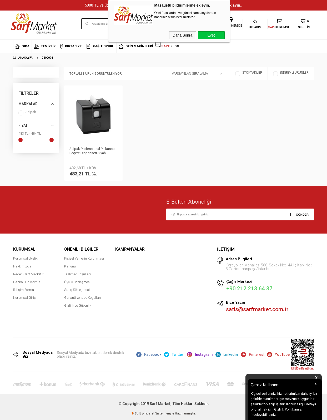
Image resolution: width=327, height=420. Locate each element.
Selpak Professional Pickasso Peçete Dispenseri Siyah (92, 151)
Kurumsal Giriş (24, 298)
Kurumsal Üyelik (25, 258)
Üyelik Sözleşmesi (77, 282)
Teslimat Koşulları (77, 274)
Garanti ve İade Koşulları (82, 298)
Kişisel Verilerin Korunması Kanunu (84, 262)
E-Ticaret (148, 413)
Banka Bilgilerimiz (26, 282)
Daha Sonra (183, 35)
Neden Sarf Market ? (28, 274)
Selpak (27, 112)
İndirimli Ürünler (291, 73)
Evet (211, 35)
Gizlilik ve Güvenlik (77, 305)
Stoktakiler (248, 73)
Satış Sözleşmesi (77, 290)
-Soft (137, 413)
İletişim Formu (23, 290)
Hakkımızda (22, 266)
